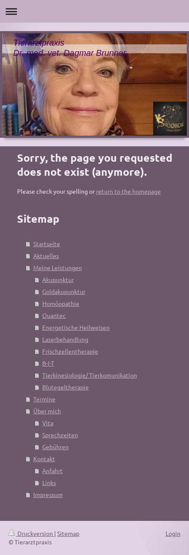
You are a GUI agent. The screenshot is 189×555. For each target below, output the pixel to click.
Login (173, 533)
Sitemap (68, 533)
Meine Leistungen (57, 267)
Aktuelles (46, 255)
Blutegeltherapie (65, 387)
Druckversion (31, 533)
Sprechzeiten (60, 435)
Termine (44, 399)
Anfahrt (52, 470)
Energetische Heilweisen (76, 327)
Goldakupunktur (63, 291)
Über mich (47, 411)
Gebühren (55, 446)
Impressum (48, 494)
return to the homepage (128, 191)
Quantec (54, 315)
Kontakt (44, 458)
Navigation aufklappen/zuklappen (94, 11)
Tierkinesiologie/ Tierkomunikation (89, 375)
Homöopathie (60, 303)
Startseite (46, 243)
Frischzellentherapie (70, 351)
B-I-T (48, 363)
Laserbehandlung (65, 339)
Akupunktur (58, 279)
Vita (47, 423)
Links (49, 482)
